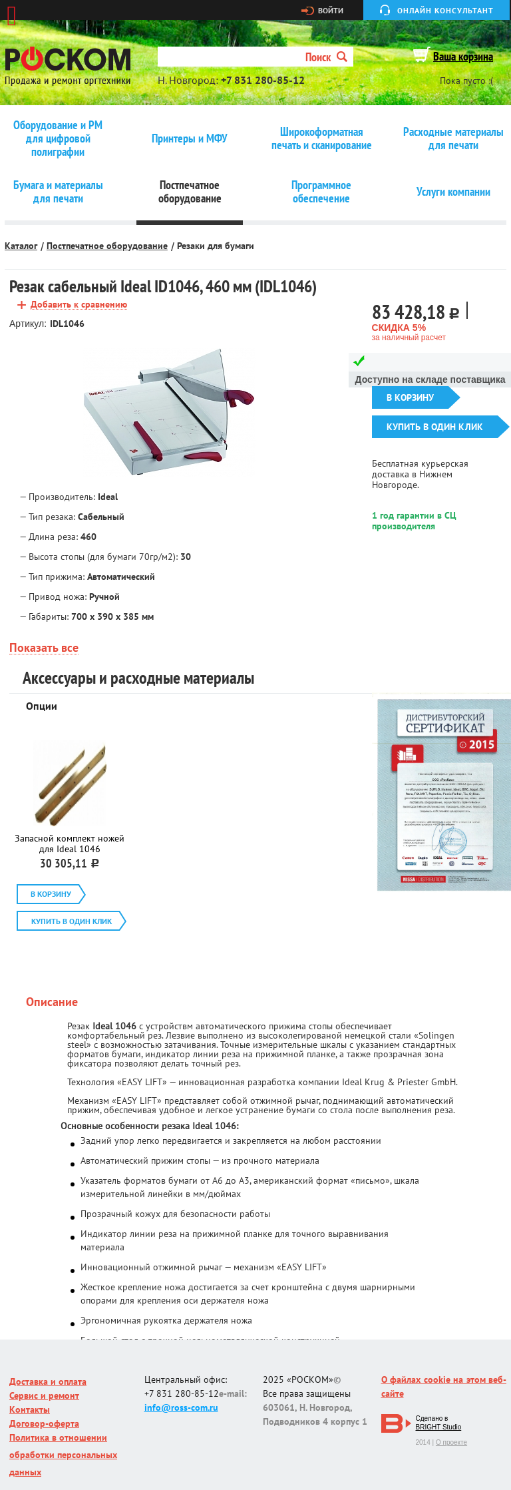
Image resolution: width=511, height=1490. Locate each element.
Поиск (326, 57)
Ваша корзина (463, 56)
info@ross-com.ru (181, 1407)
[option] (169, 412)
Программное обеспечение (321, 191)
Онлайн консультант (445, 10)
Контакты (29, 1409)
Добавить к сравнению (79, 305)
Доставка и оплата (47, 1381)
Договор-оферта (44, 1423)
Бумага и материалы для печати (58, 191)
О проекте (451, 1442)
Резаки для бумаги (215, 246)
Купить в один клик (435, 427)
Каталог (21, 246)
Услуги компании (453, 191)
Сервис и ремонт (44, 1395)
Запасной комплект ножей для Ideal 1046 (69, 843)
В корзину (410, 397)
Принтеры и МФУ (190, 138)
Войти (330, 11)
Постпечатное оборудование (190, 191)
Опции (41, 705)
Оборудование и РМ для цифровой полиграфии (57, 138)
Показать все (44, 648)
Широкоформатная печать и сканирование (321, 138)
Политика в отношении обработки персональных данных (63, 1454)
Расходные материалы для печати (453, 138)
